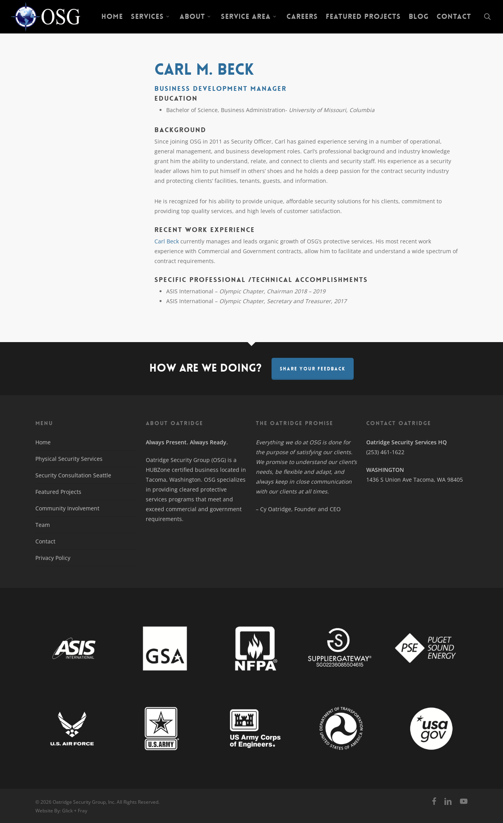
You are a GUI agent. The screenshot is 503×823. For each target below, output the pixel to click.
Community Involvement (67, 508)
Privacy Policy (52, 558)
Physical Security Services (69, 458)
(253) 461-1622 (385, 452)
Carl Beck (166, 241)
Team (42, 524)
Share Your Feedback (312, 369)
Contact (45, 541)
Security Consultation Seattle (73, 475)
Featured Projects (58, 491)
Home (43, 442)
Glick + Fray (74, 810)
